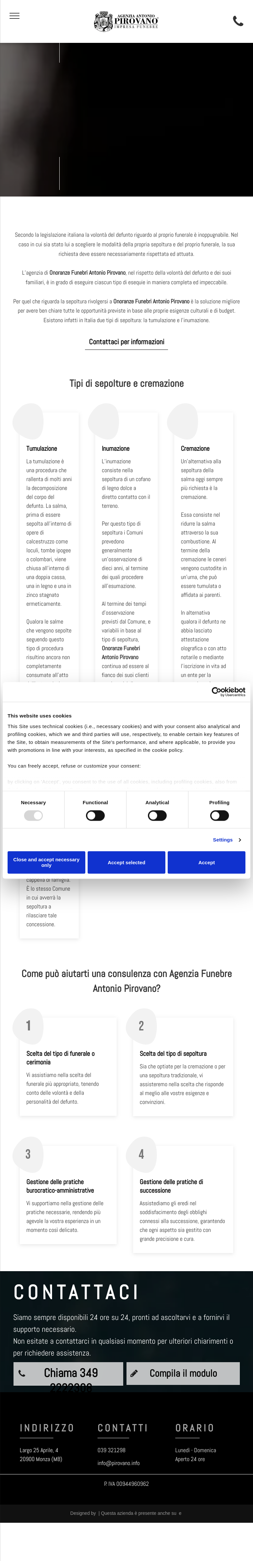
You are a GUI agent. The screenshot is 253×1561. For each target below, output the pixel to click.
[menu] (14, 15)
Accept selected (126, 862)
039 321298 (112, 1450)
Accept (206, 862)
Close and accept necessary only (46, 862)
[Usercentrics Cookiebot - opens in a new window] (216, 692)
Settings (223, 839)
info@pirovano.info (119, 1463)
